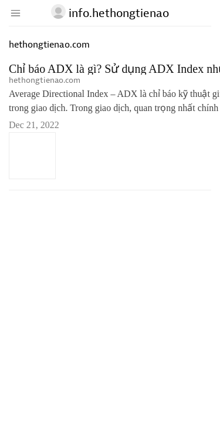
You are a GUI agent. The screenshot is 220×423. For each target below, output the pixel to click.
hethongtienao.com (44, 80)
